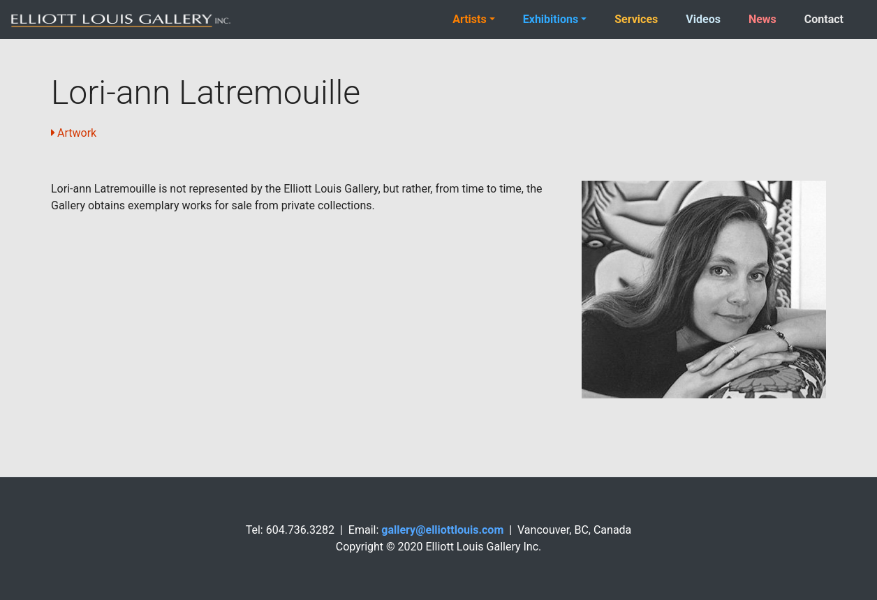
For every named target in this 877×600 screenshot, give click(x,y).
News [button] (762, 19)
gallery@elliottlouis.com (442, 530)
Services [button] (636, 19)
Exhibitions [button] (550, 19)
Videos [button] (703, 19)
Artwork (76, 133)
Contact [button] (823, 19)
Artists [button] (469, 19)
